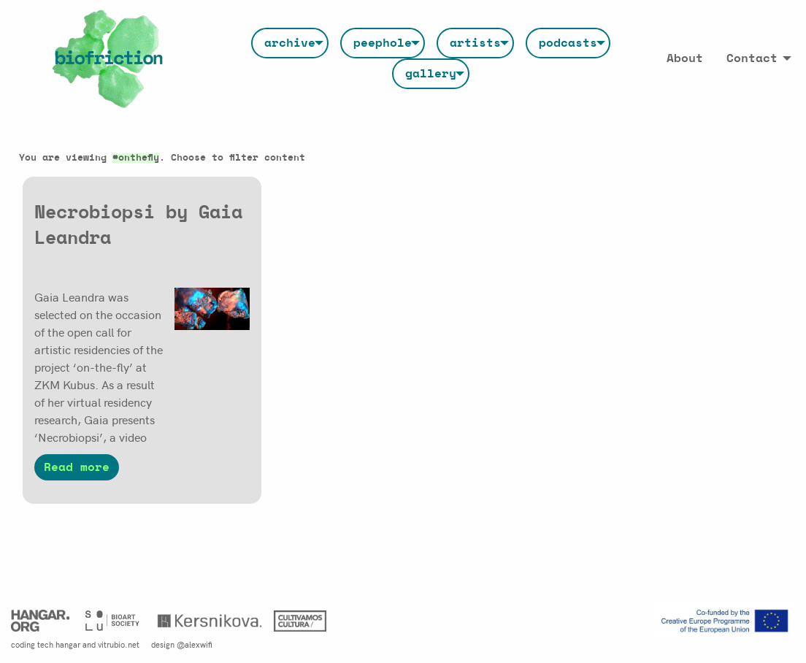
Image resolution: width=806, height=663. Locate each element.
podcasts (568, 43)
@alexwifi (194, 644)
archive (289, 43)
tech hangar (58, 644)
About (685, 58)
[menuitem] (290, 43)
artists (475, 43)
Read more (77, 467)
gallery (430, 74)
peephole (382, 43)
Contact (752, 58)
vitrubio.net (118, 644)
